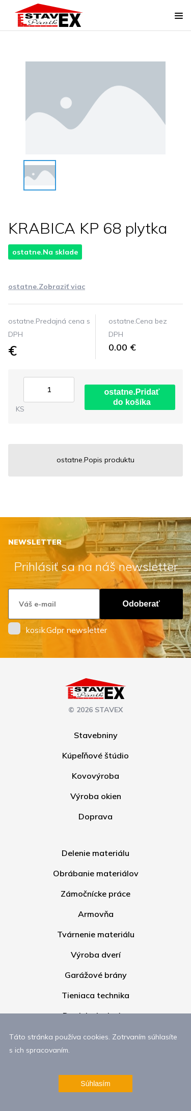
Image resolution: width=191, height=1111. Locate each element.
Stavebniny (96, 735)
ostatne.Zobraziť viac (46, 286)
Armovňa (96, 914)
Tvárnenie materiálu (95, 934)
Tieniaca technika (95, 995)
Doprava (95, 816)
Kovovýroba (95, 776)
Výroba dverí (96, 954)
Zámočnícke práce (95, 893)
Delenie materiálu (95, 853)
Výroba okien (95, 796)
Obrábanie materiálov (96, 873)
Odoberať (141, 603)
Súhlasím (95, 1084)
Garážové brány (96, 975)
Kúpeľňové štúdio (95, 755)
